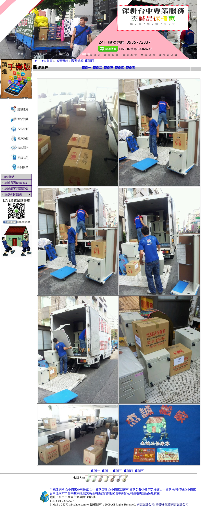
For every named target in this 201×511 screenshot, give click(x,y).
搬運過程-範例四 (82, 60)
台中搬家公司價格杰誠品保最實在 (137, 493)
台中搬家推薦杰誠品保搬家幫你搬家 (91, 493)
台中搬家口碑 (98, 489)
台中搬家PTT (58, 493)
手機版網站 (57, 489)
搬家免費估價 (138, 489)
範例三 (108, 67)
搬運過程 (62, 60)
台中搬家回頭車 (118, 489)
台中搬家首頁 (44, 60)
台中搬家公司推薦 (77, 489)
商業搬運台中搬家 (159, 489)
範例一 (86, 67)
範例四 (119, 67)
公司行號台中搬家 (184, 489)
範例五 (130, 67)
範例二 (97, 67)
